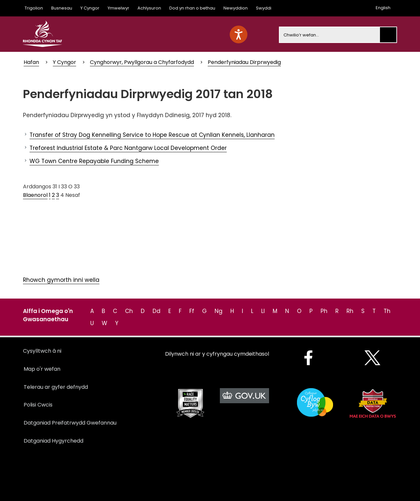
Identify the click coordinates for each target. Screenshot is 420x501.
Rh (349, 311)
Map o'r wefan (42, 369)
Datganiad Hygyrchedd (53, 441)
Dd (156, 311)
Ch (129, 311)
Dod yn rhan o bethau (192, 8)
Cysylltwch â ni (42, 351)
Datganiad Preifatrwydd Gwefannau (70, 423)
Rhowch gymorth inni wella (61, 280)
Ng (218, 311)
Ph (324, 311)
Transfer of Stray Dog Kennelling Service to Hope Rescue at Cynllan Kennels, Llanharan (152, 135)
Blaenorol (35, 195)
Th (387, 311)
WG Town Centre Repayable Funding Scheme (94, 161)
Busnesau (61, 8)
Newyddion (235, 8)
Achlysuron (149, 8)
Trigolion (34, 8)
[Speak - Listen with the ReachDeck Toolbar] (238, 34)
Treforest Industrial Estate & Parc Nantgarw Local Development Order (128, 148)
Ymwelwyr (118, 8)
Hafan (31, 62)
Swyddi (263, 8)
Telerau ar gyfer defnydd (56, 387)
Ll (263, 311)
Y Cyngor (89, 8)
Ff (191, 311)
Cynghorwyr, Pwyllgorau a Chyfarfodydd (142, 62)
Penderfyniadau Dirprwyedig (244, 62)
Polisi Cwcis (38, 404)
